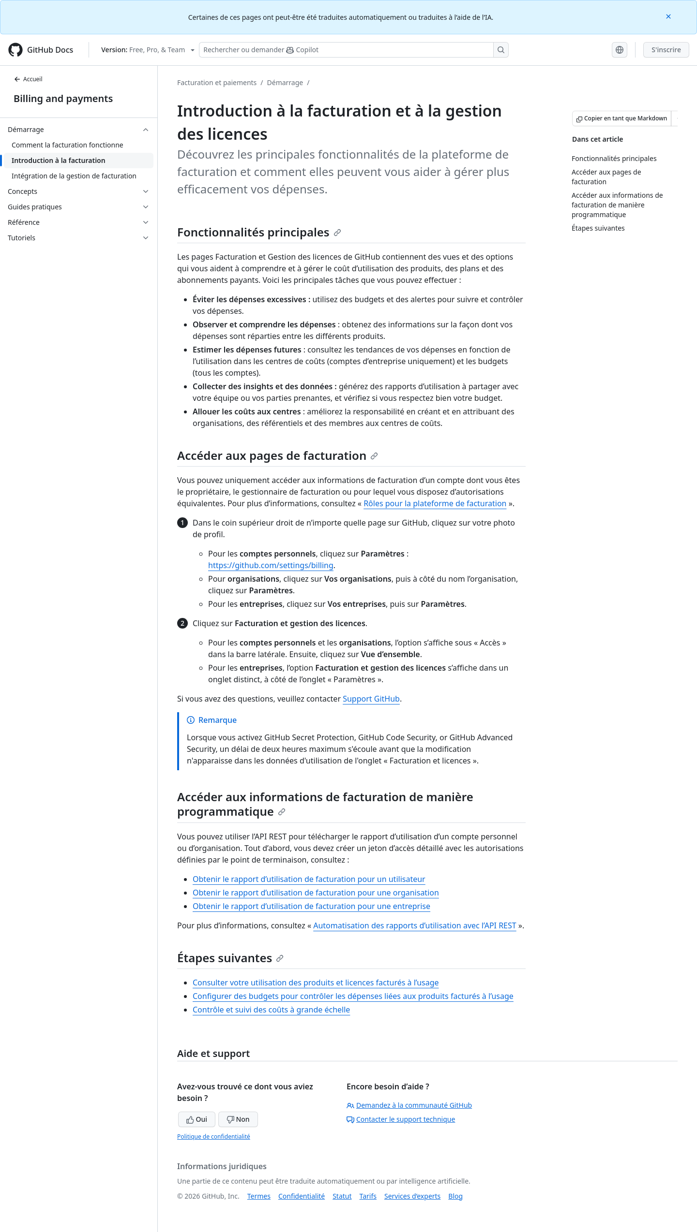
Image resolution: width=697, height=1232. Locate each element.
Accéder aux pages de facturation (277, 455)
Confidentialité (301, 1196)
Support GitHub (371, 698)
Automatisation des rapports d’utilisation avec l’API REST (414, 925)
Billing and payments (63, 98)
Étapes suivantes (230, 958)
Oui (196, 1119)
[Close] (669, 15)
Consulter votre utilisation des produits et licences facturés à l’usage (316, 982)
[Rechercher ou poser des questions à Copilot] (354, 50)
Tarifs (368, 1196)
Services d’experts (412, 1196)
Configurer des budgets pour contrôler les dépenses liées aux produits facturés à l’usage (353, 996)
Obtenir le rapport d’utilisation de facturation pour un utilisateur (309, 879)
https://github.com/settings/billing (270, 565)
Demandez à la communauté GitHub (409, 1105)
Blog (455, 1196)
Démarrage (285, 82)
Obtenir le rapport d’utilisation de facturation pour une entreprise (311, 906)
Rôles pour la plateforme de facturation (435, 503)
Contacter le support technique (401, 1119)
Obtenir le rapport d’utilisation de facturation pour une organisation (316, 892)
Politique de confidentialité (213, 1136)
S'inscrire (666, 49)
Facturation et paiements (217, 82)
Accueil (28, 79)
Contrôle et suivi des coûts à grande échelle (271, 1009)
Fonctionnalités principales (259, 232)
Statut (342, 1196)
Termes (259, 1196)
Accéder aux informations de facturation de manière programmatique (325, 804)
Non (238, 1119)
